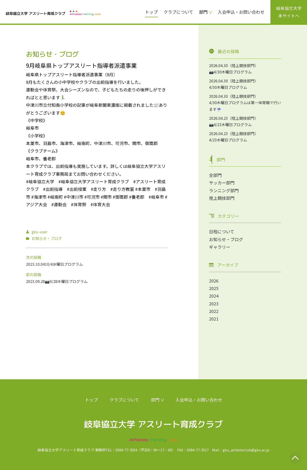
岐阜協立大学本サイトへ (289, 12)
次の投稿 (33, 257)
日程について (221, 231)
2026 (213, 281)
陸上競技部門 (222, 198)
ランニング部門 (224, 190)
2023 (213, 303)
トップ (151, 12)
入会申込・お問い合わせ (241, 12)
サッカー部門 (222, 182)
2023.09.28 (35, 281)
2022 (213, 311)
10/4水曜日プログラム (64, 264)
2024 (213, 296)
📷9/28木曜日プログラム (66, 281)
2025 (213, 288)
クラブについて (178, 12)
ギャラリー (219, 247)
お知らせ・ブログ (226, 239)
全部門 (215, 175)
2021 (213, 319)
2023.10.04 (35, 264)
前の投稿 (33, 274)
